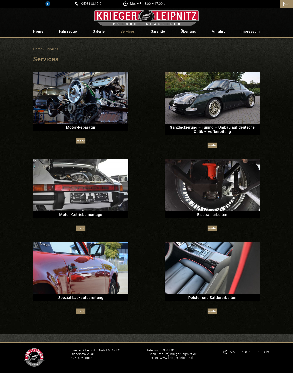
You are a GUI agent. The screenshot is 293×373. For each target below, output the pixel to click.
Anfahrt (218, 31)
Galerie (99, 31)
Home (38, 31)
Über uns (188, 31)
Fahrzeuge (68, 31)
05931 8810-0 (91, 3)
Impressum (250, 31)
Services (127, 31)
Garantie (158, 31)
